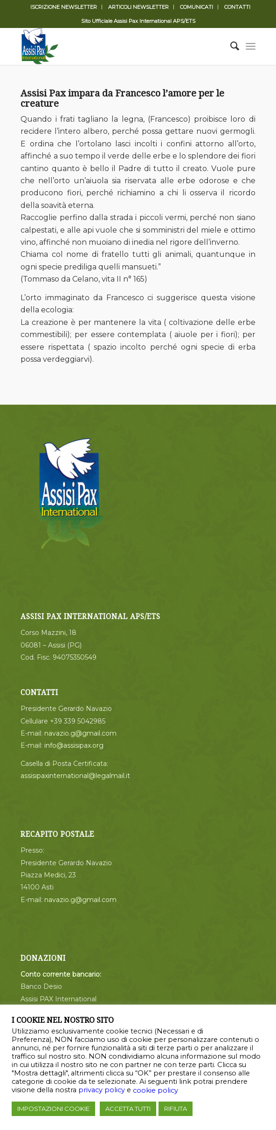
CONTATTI (237, 7)
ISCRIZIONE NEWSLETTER (63, 7)
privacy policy (101, 1090)
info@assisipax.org (74, 745)
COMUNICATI (196, 7)
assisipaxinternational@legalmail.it (75, 776)
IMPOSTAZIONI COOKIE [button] (53, 1108)
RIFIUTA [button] (175, 1108)
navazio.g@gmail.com (80, 733)
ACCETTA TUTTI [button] (128, 1108)
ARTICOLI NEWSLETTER (138, 7)
